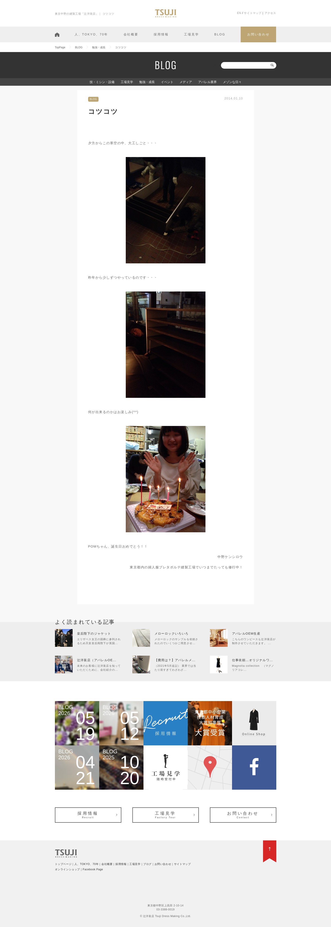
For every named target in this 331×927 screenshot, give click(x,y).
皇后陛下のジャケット (94, 633)
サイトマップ (252, 13)
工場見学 (191, 34)
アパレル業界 (207, 82)
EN (239, 13)
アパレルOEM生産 (246, 633)
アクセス (270, 13)
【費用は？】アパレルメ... (175, 660)
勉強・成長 (147, 82)
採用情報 (161, 34)
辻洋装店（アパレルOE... (96, 660)
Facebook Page (93, 869)
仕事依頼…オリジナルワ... (252, 660)
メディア (186, 82)
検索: (216, 65)
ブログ (147, 864)
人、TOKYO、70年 (91, 34)
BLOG (219, 34)
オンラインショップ (67, 869)
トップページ (63, 864)
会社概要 (131, 34)
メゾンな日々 (232, 82)
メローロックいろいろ (172, 633)
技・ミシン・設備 (102, 82)
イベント (167, 82)
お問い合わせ (258, 34)
